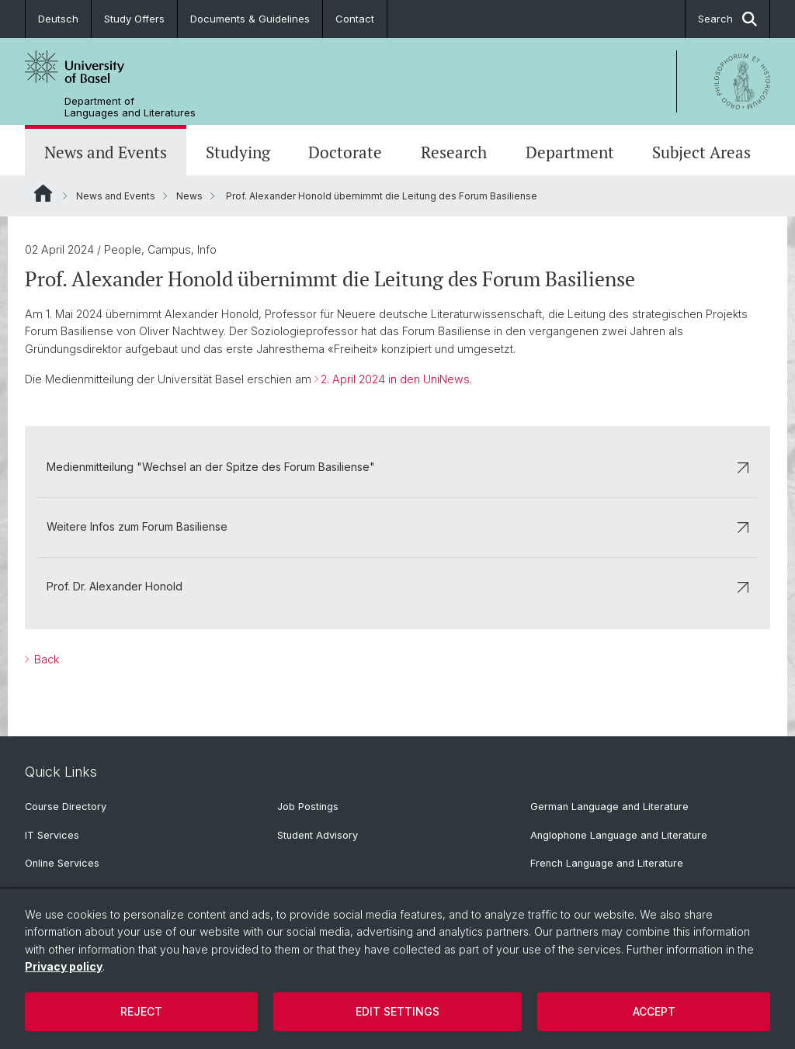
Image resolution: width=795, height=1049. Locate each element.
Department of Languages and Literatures (130, 107)
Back (45, 659)
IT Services (52, 835)
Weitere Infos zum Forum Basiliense (397, 526)
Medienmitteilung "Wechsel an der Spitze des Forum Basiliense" (397, 466)
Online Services (62, 863)
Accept (654, 1011)
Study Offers (134, 18)
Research (454, 152)
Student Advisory (317, 835)
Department (570, 152)
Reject (141, 1011)
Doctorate (345, 152)
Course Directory (65, 806)
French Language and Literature (606, 863)
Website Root (43, 193)
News (189, 196)
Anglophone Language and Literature (618, 835)
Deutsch (58, 18)
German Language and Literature (609, 806)
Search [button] (727, 19)
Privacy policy (63, 966)
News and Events (105, 152)
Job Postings (307, 806)
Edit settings (397, 1011)
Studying (238, 152)
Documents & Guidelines (250, 18)
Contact (354, 18)
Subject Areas (701, 152)
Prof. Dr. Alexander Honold (397, 586)
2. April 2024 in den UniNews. (396, 379)
